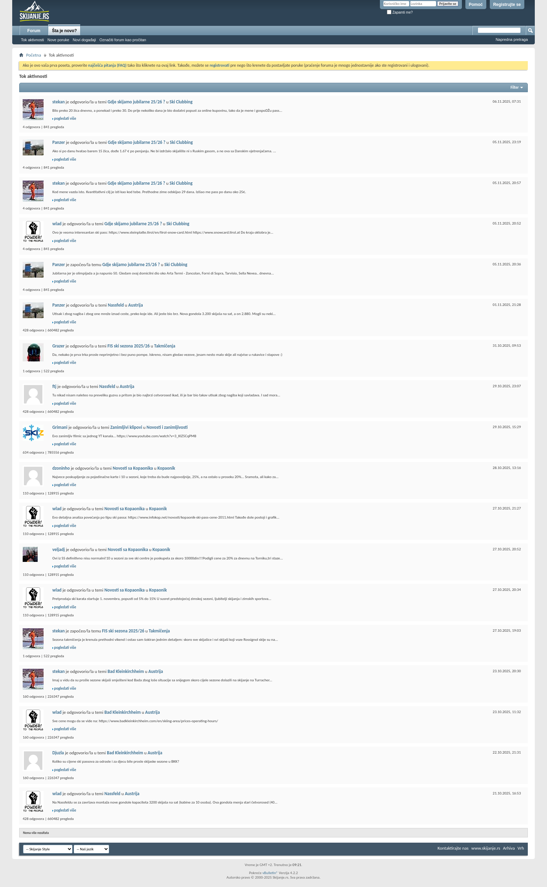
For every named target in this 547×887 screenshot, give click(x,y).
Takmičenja (164, 346)
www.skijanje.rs (485, 848)
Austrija (135, 305)
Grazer (58, 346)
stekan (58, 101)
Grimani (59, 427)
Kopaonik (166, 468)
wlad (56, 223)
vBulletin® (270, 873)
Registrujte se (507, 4)
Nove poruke (58, 40)
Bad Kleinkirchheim (125, 671)
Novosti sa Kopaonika (133, 468)
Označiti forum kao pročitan (122, 40)
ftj (54, 386)
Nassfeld (116, 305)
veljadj (58, 549)
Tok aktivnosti (32, 40)
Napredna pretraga (512, 39)
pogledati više (65, 118)
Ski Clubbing (181, 101)
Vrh (521, 848)
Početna (33, 55)
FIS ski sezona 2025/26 (128, 346)
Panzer (58, 142)
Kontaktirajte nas (453, 848)
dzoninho (61, 468)
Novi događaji (84, 40)
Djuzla (58, 752)
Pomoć (476, 4)
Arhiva (509, 848)
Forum (33, 30)
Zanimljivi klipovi (126, 427)
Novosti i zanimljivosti (167, 427)
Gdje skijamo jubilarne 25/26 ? (136, 101)
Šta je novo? (64, 30)
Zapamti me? (400, 12)
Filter (514, 87)
